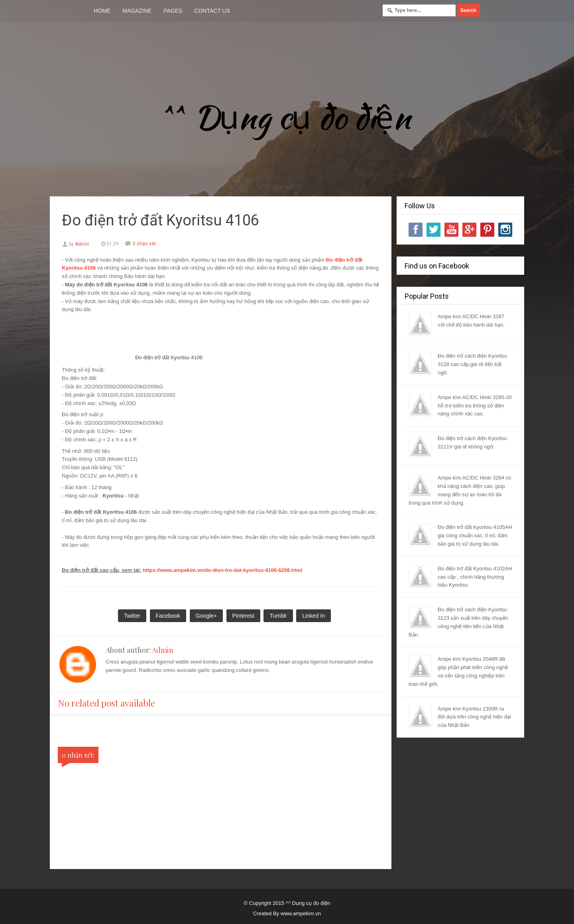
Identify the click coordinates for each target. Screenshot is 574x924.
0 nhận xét (144, 244)
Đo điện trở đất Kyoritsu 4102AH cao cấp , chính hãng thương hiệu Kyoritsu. (475, 577)
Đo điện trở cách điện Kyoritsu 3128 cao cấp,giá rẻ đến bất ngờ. (472, 364)
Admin (162, 650)
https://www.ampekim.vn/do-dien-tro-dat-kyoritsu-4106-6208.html (222, 570)
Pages (172, 11)
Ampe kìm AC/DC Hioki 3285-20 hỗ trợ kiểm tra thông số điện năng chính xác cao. (475, 405)
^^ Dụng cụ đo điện (287, 117)
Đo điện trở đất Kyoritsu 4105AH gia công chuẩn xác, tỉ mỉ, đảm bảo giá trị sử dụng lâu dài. (475, 535)
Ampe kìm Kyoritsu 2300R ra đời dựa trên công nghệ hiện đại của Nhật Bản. (474, 717)
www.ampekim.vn (301, 913)
